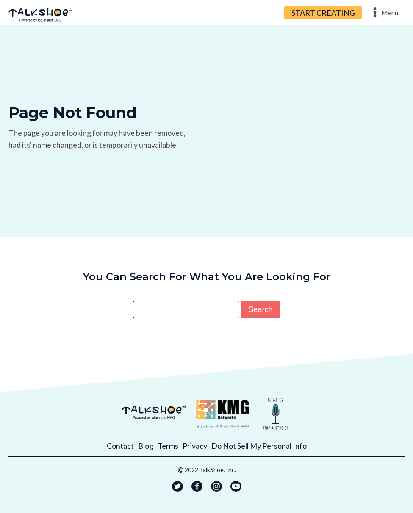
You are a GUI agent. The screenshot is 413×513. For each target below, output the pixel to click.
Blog (145, 445)
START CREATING (323, 12)
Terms (168, 445)
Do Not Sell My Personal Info (259, 445)
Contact (120, 445)
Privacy (195, 445)
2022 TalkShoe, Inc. (210, 469)
